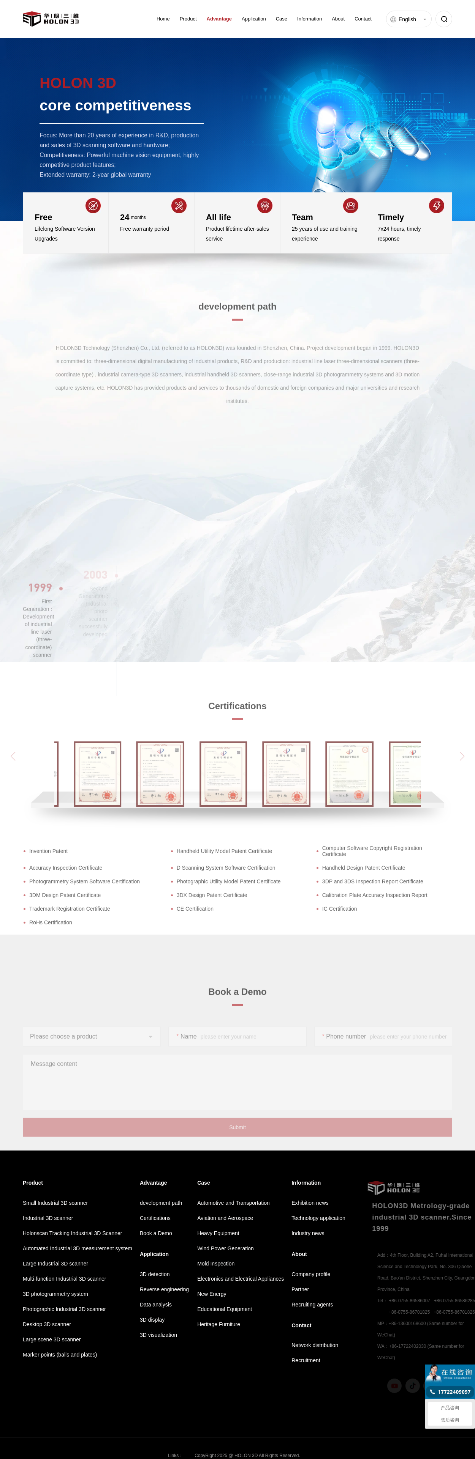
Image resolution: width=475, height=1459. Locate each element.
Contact (363, 19)
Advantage (219, 19)
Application (254, 19)
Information (309, 19)
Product (188, 19)
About (338, 19)
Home (163, 19)
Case (281, 19)
